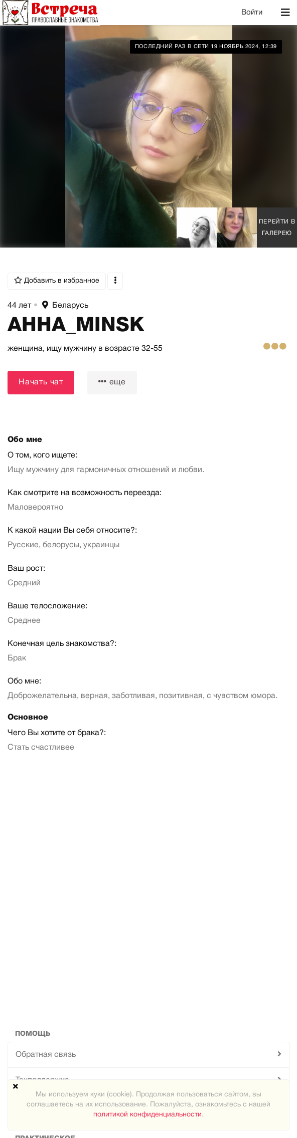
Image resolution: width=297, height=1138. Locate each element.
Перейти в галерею (277, 227)
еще (112, 381)
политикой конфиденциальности (147, 1114)
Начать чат (41, 382)
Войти (251, 12)
